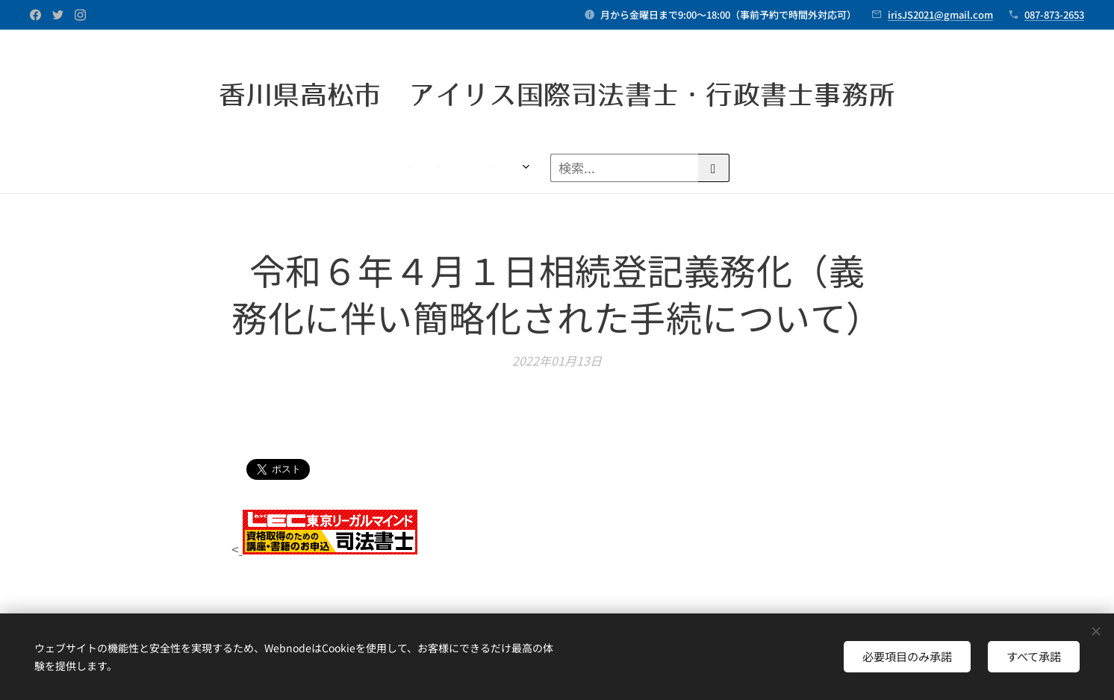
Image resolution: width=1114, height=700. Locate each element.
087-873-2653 (1054, 14)
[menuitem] (138, 168)
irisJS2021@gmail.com (940, 14)
